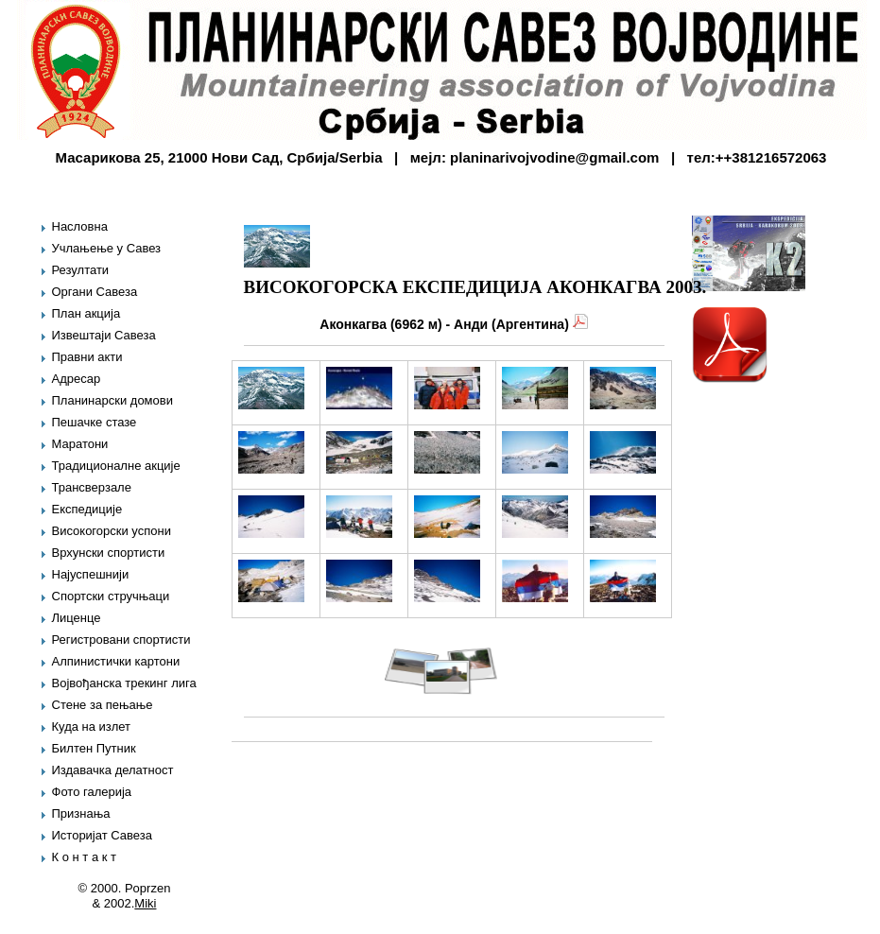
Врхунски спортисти (108, 552)
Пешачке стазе (94, 422)
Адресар (76, 379)
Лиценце (76, 618)
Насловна (80, 226)
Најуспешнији (90, 574)
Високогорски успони (111, 531)
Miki (145, 903)
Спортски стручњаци (111, 596)
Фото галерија (92, 792)
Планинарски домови (112, 400)
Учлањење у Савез (107, 248)
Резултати (81, 270)
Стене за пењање (102, 705)
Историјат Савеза (102, 835)
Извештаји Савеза (104, 335)
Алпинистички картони (116, 661)
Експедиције (87, 509)
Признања (81, 813)
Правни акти (87, 357)
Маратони (80, 444)
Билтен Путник (94, 748)
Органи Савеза (95, 292)
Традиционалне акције (116, 465)
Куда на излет (91, 726)
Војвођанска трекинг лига (124, 683)
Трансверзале (91, 487)
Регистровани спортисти (121, 639)
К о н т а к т (84, 857)
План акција (86, 313)
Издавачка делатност (113, 770)
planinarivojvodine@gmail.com (554, 157)
